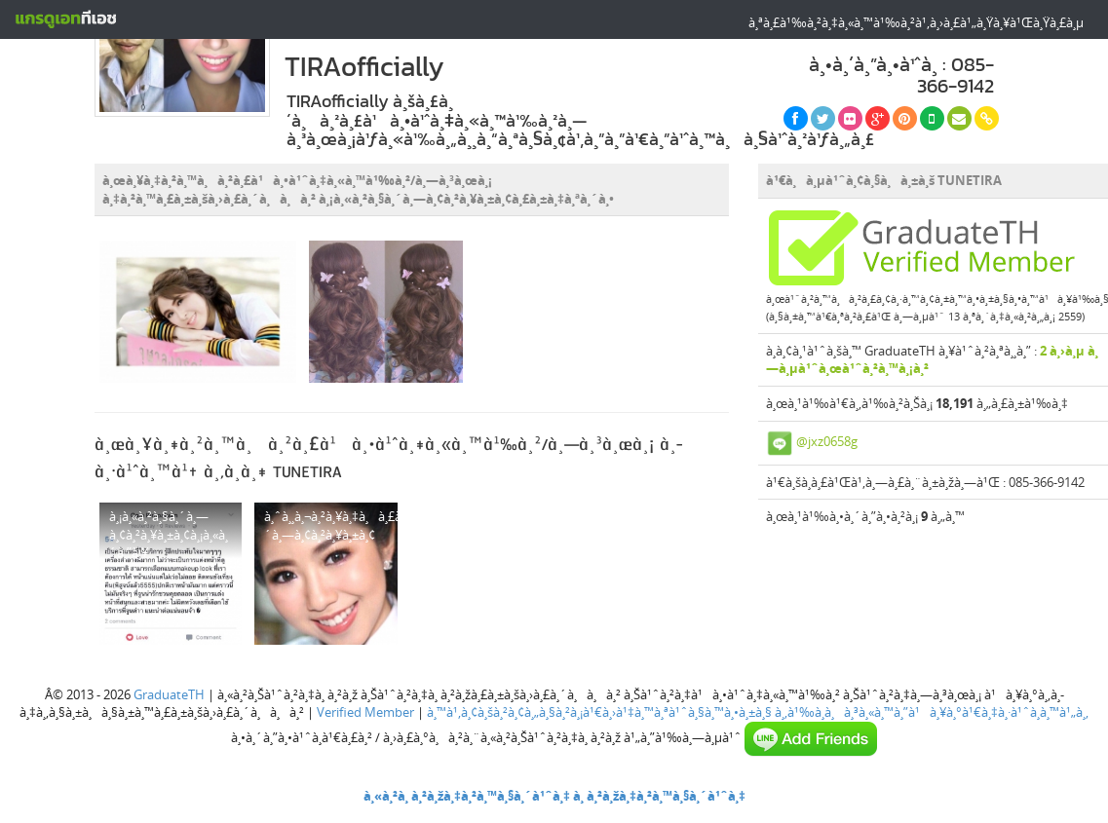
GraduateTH (169, 694)
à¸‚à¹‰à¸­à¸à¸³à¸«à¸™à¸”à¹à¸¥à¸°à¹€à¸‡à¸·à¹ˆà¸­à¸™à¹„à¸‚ (932, 712)
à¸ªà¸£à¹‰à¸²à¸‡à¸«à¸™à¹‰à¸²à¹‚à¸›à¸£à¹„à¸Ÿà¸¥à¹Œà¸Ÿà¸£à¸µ (916, 22)
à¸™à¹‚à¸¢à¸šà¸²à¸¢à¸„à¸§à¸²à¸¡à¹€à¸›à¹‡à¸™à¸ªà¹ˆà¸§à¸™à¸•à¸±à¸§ (599, 712)
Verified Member (365, 712)
